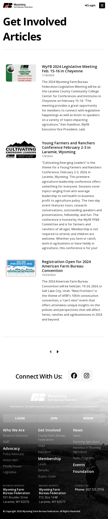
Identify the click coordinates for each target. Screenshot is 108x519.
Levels (42, 464)
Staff (6, 442)
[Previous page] (51, 352)
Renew (88, 418)
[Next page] (57, 352)
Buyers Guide (47, 476)
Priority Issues (12, 466)
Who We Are (14, 430)
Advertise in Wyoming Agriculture (87, 450)
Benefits (43, 470)
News (78, 430)
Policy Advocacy (13, 454)
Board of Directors (15, 435)
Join (54, 418)
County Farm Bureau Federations (51, 437)
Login (20, 418)
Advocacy (11, 448)
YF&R (41, 446)
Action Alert (10, 460)
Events (79, 465)
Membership (49, 459)
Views (76, 435)
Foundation (83, 471)
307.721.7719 (95, 489)
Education (44, 452)
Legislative (9, 472)
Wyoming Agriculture (86, 442)
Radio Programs (83, 458)
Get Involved (49, 430)
